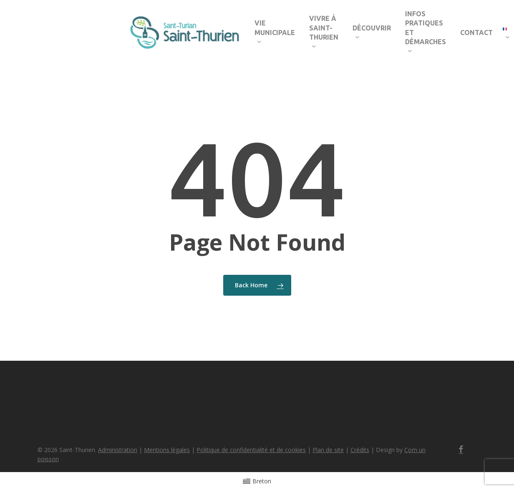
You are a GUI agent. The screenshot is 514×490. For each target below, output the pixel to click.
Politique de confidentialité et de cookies (251, 450)
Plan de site (328, 450)
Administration (117, 450)
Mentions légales (167, 450)
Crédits (359, 450)
